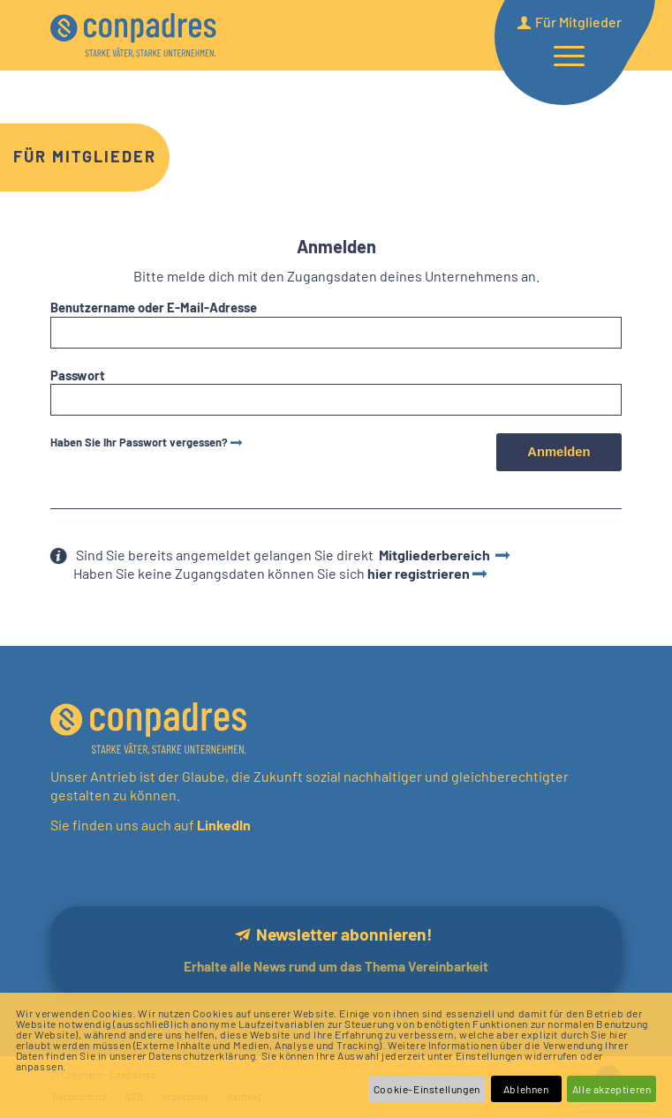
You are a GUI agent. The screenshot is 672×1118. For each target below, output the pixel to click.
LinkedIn (222, 824)
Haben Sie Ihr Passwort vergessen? (139, 442)
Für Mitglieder (84, 156)
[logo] (164, 35)
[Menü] (560, 54)
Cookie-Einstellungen (427, 1089)
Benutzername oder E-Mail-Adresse (153, 307)
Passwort (77, 375)
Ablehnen (526, 1089)
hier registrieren (418, 573)
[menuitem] (560, 54)
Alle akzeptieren (612, 1089)
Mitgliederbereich (436, 554)
